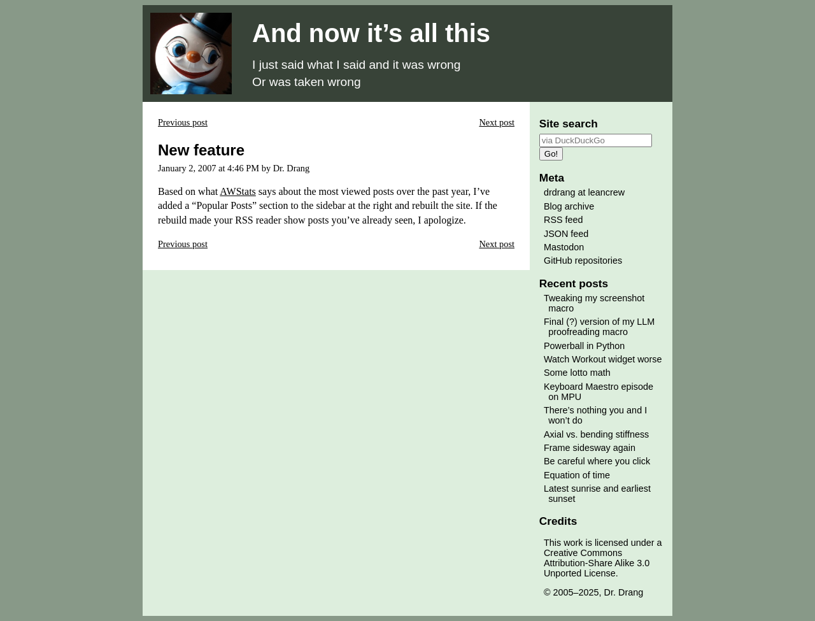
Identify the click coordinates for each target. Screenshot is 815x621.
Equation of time (577, 475)
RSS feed (563, 220)
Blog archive (569, 206)
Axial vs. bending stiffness (596, 434)
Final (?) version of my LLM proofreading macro (599, 327)
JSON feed (566, 234)
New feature (201, 150)
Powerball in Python (584, 346)
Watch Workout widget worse (603, 359)
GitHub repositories (583, 260)
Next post (496, 122)
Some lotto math (577, 373)
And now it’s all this (371, 33)
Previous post (183, 122)
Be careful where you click (597, 461)
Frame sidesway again (589, 448)
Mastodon (564, 247)
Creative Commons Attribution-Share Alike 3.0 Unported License (596, 563)
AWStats (238, 191)
